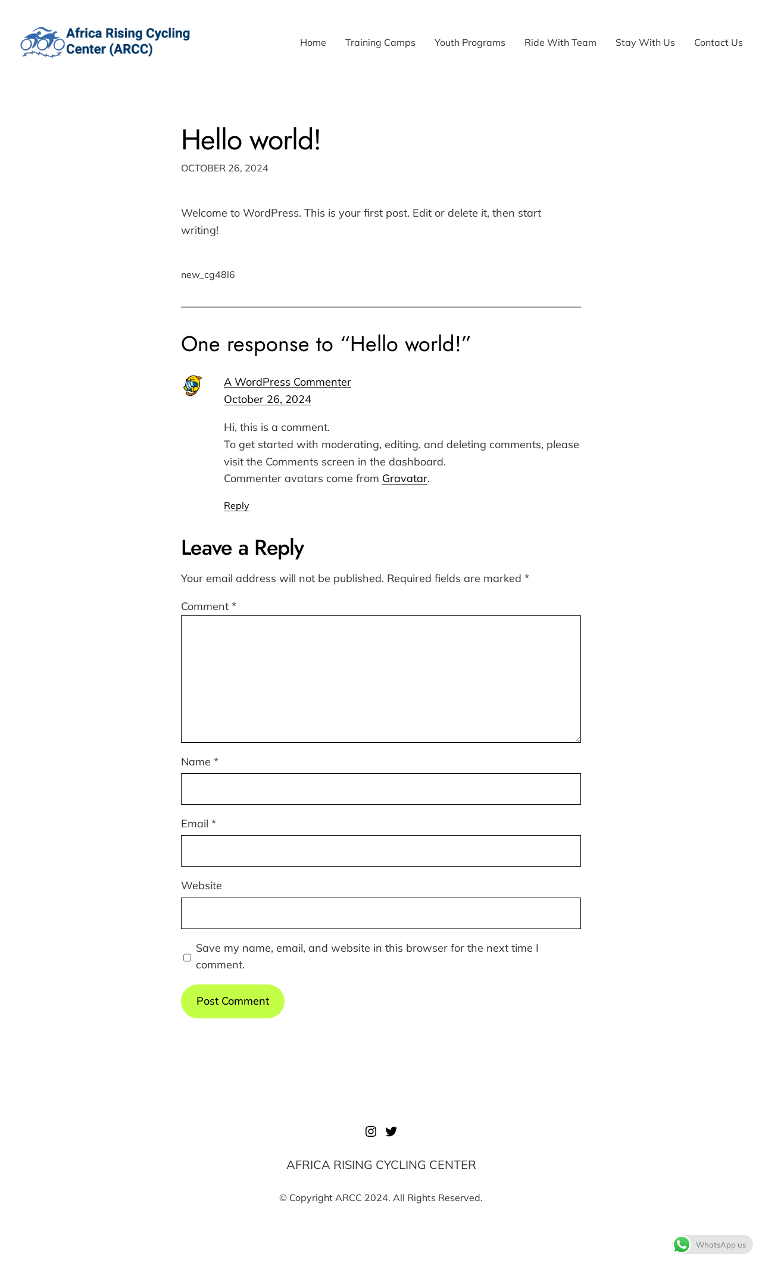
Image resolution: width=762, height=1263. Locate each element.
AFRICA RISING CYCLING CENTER (381, 1164)
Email (198, 823)
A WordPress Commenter (287, 382)
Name (199, 761)
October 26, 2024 (267, 399)
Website (201, 885)
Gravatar (404, 478)
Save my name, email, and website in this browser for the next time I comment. (367, 956)
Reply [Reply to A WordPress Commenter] (236, 505)
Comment (208, 606)
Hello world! (251, 139)
